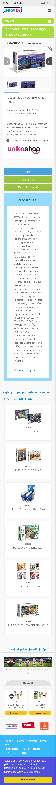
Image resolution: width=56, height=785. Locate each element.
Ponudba (20, 741)
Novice (36, 748)
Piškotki (26, 748)
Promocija (32, 741)
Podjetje (8, 741)
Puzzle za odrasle (35, 42)
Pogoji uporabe (12, 748)
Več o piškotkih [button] (32, 772)
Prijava (9, 3)
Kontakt (44, 741)
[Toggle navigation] (49, 21)
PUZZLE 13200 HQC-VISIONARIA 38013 (28, 625)
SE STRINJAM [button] (28, 779)
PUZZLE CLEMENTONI (15, 42)
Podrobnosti (16, 712)
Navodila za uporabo (27, 370)
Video (7, 744)
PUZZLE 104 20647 (28, 431)
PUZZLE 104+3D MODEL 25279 (28, 586)
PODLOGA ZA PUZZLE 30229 (28, 547)
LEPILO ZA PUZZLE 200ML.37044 (28, 509)
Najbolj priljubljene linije (25, 649)
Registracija (22, 3)
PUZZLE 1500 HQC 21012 (28, 470)
